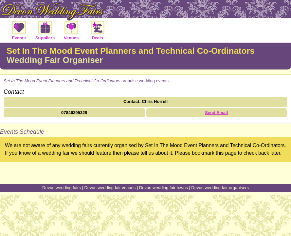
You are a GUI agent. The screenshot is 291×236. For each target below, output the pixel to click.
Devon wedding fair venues (110, 187)
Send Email (216, 112)
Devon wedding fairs (61, 187)
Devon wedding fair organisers (220, 187)
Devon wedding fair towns (163, 187)
